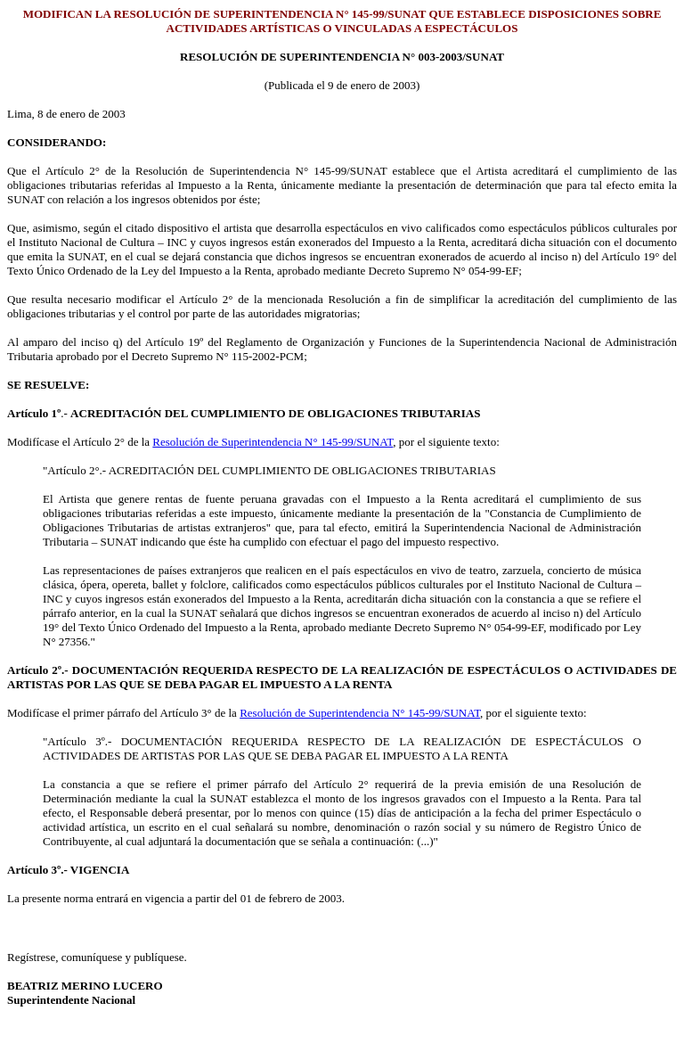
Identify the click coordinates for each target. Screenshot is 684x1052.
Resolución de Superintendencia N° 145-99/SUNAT (272, 441)
